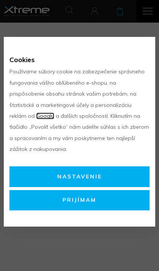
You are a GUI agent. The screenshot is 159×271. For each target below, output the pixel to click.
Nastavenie (79, 176)
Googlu (45, 116)
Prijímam (79, 199)
